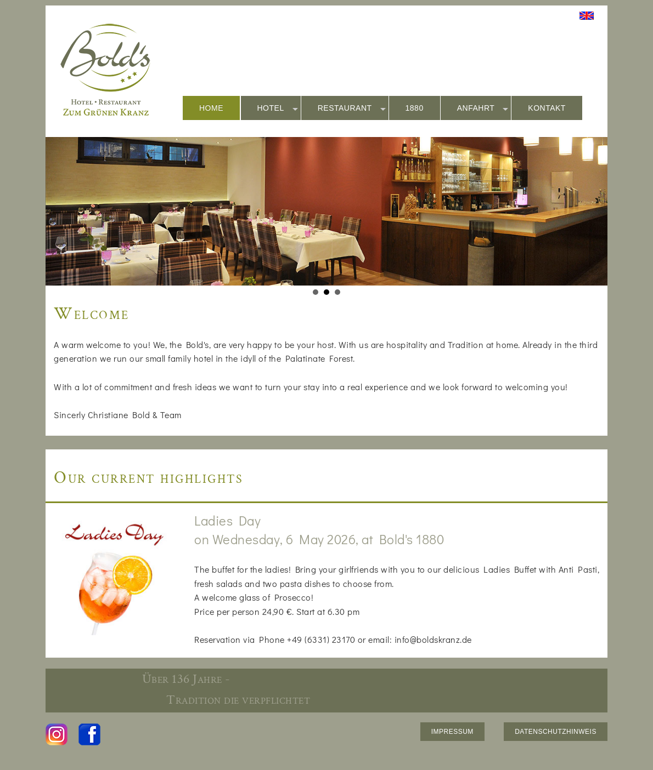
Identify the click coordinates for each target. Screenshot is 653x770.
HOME (211, 108)
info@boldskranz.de (433, 639)
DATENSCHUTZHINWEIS (555, 731)
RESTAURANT (352, 108)
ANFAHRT (483, 108)
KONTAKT (547, 108)
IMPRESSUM (452, 731)
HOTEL (277, 108)
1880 (415, 108)
